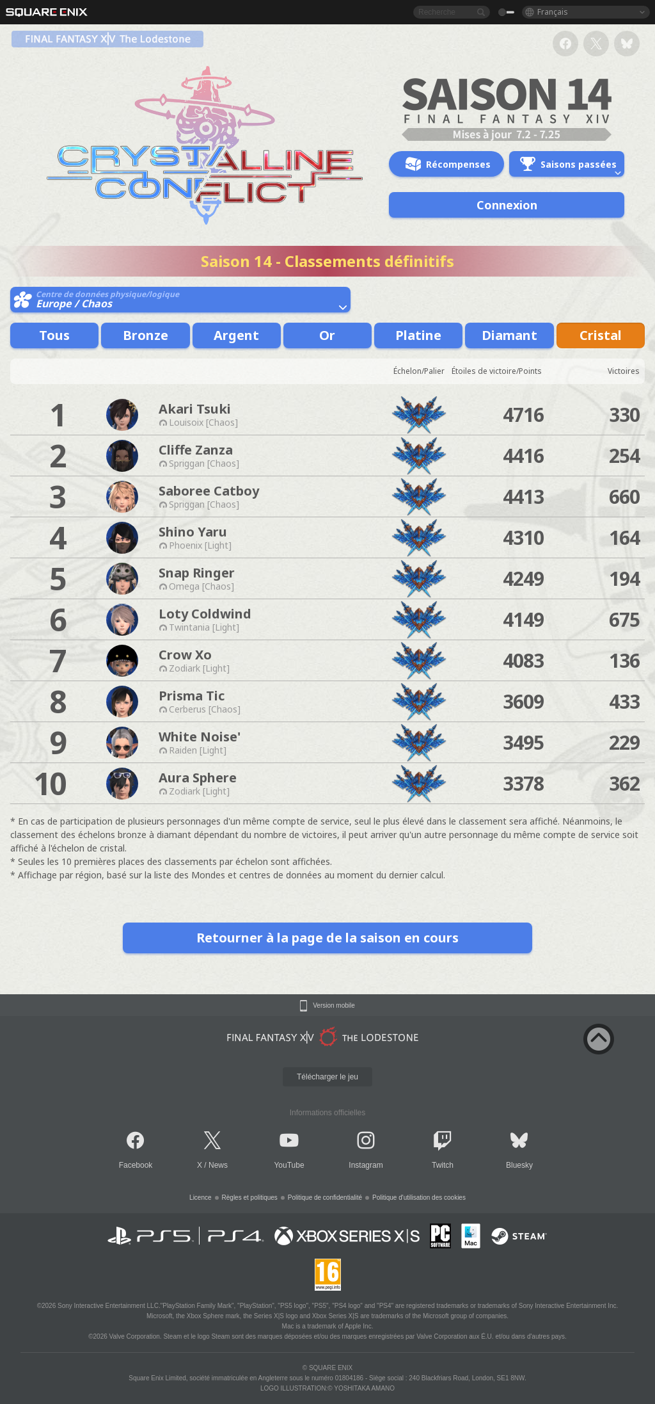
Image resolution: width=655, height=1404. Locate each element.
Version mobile (334, 1006)
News (218, 1165)
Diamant (509, 335)
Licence (200, 1197)
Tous (54, 335)
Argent (236, 335)
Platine (418, 335)
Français (552, 11)
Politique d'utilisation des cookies (419, 1197)
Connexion (507, 205)
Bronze (145, 335)
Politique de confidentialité (325, 1197)
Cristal (601, 335)
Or (327, 335)
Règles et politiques (250, 1197)
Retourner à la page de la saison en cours (327, 937)
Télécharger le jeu (327, 1076)
